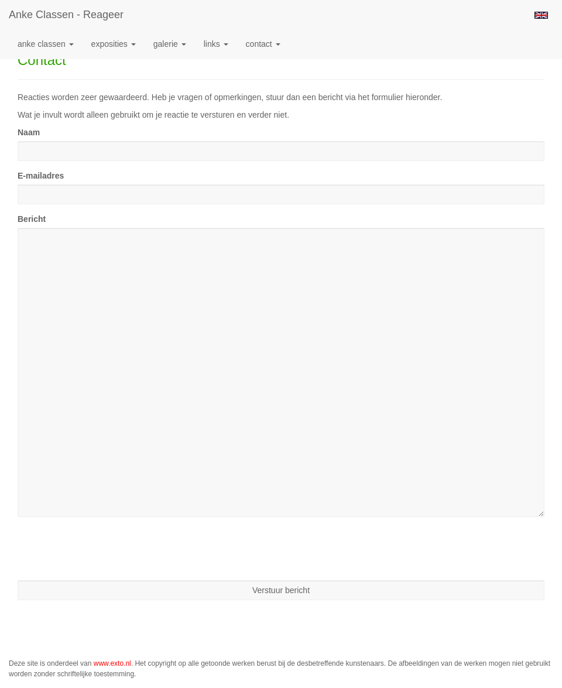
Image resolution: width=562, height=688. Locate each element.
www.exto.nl (112, 663)
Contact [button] (263, 44)
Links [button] (216, 44)
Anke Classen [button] (46, 44)
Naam (29, 132)
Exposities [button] (113, 44)
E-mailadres (41, 175)
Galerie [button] (169, 44)
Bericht (32, 219)
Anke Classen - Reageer (66, 14)
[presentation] (107, 548)
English (541, 15)
